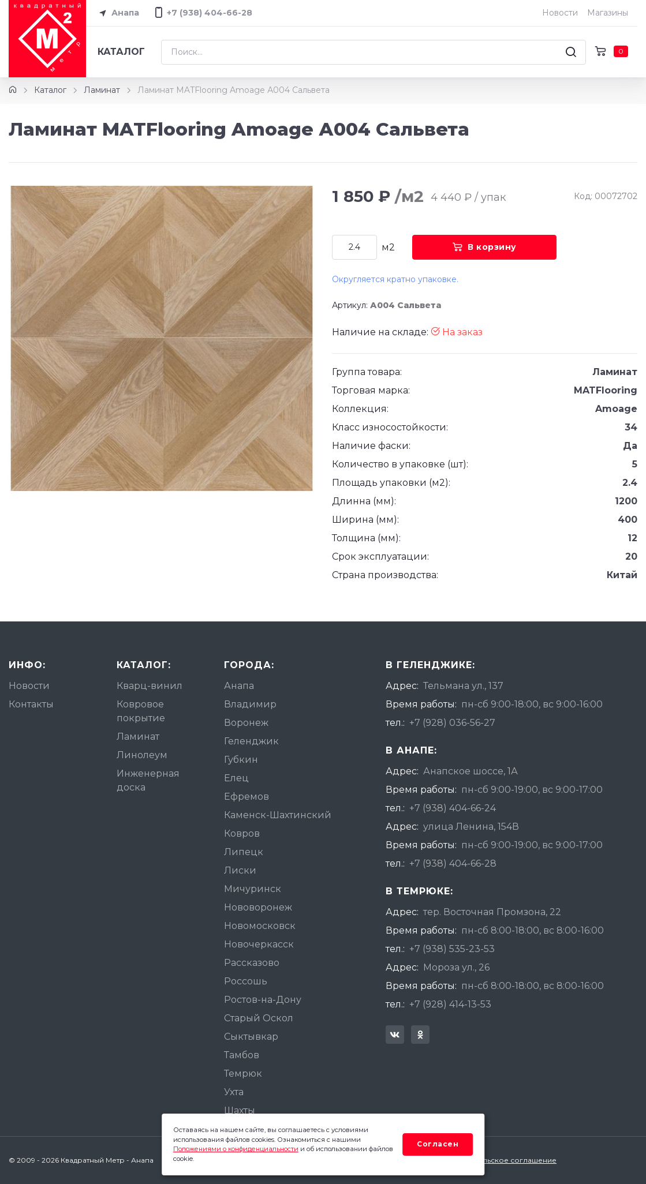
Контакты (31, 704)
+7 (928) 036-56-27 (452, 722)
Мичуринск (252, 888)
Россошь (245, 981)
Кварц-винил (149, 685)
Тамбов (241, 1055)
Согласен (437, 1144)
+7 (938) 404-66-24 (452, 808)
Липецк (243, 851)
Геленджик (251, 741)
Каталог (121, 51)
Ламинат (102, 90)
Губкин (241, 759)
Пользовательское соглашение (498, 1160)
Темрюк (243, 1073)
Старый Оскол (258, 1018)
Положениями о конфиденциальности (235, 1149)
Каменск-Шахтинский (277, 815)
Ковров (242, 833)
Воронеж (246, 722)
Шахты (239, 1110)
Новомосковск (260, 925)
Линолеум (142, 755)
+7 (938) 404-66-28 (452, 863)
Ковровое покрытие (141, 711)
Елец (236, 778)
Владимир (250, 704)
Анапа (117, 13)
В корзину (485, 247)
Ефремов (246, 796)
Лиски (240, 870)
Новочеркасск (259, 944)
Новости (560, 13)
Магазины (607, 13)
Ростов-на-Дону (262, 999)
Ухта (234, 1091)
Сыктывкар (251, 1036)
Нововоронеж (258, 907)
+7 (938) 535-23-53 (452, 948)
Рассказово (251, 962)
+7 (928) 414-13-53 (450, 1004)
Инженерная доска (148, 780)
